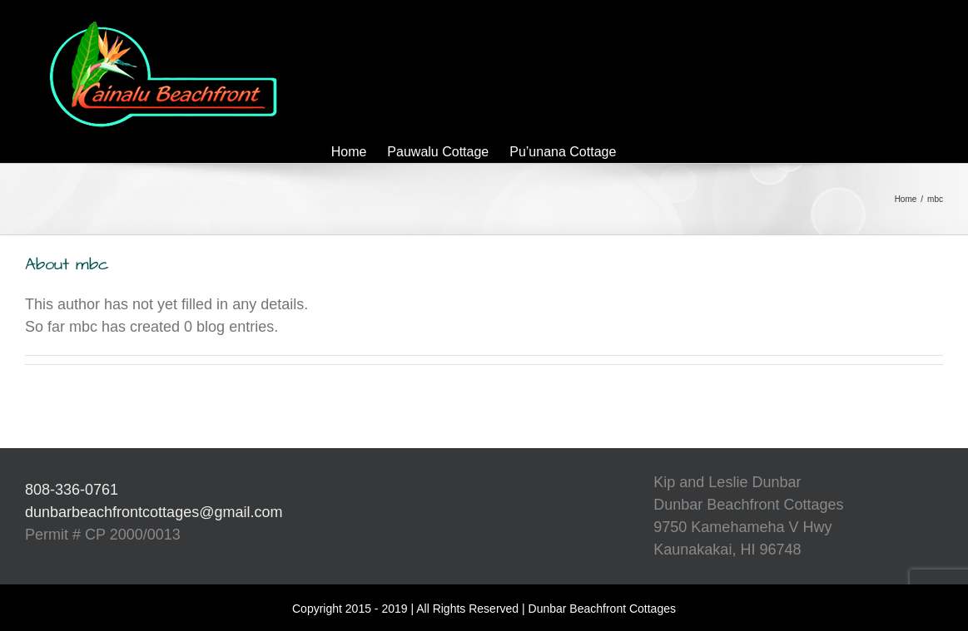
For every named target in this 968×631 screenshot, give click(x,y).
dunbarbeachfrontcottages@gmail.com (153, 512)
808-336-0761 (71, 489)
